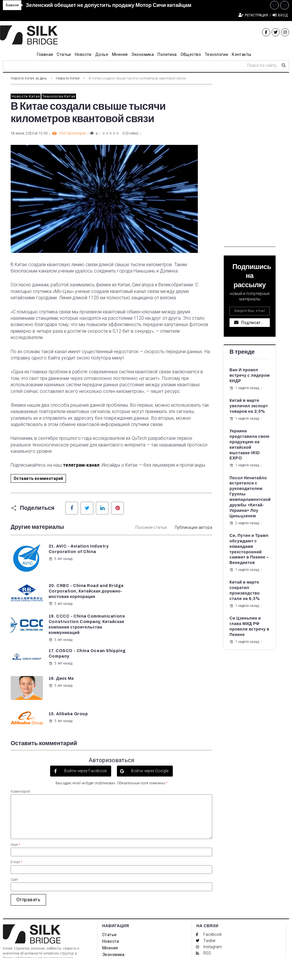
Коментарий (20, 719)
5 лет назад (60, 564)
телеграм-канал (81, 465)
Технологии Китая (58, 96)
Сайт (14, 807)
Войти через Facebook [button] (85, 698)
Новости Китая (67, 78)
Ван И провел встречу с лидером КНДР (250, 375)
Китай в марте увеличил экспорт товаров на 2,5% (249, 406)
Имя (15, 772)
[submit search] (284, 65)
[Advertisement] (250, 160)
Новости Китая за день (29, 78)
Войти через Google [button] (149, 698)
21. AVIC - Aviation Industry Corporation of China (75, 551)
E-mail (16, 789)
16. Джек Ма (60, 631)
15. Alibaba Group (173, 631)
